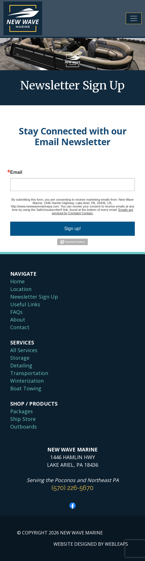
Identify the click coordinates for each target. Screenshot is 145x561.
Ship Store (23, 419)
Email (16, 172)
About (17, 319)
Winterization (27, 380)
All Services (23, 350)
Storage (19, 357)
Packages (21, 411)
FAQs (16, 312)
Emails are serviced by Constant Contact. (92, 211)
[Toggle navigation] (134, 18)
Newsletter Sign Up (34, 296)
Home (17, 281)
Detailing (21, 365)
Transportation (29, 373)
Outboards (23, 426)
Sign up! (72, 228)
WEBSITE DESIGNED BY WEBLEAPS (91, 544)
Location (20, 289)
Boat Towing (25, 388)
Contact (19, 327)
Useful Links (25, 304)
